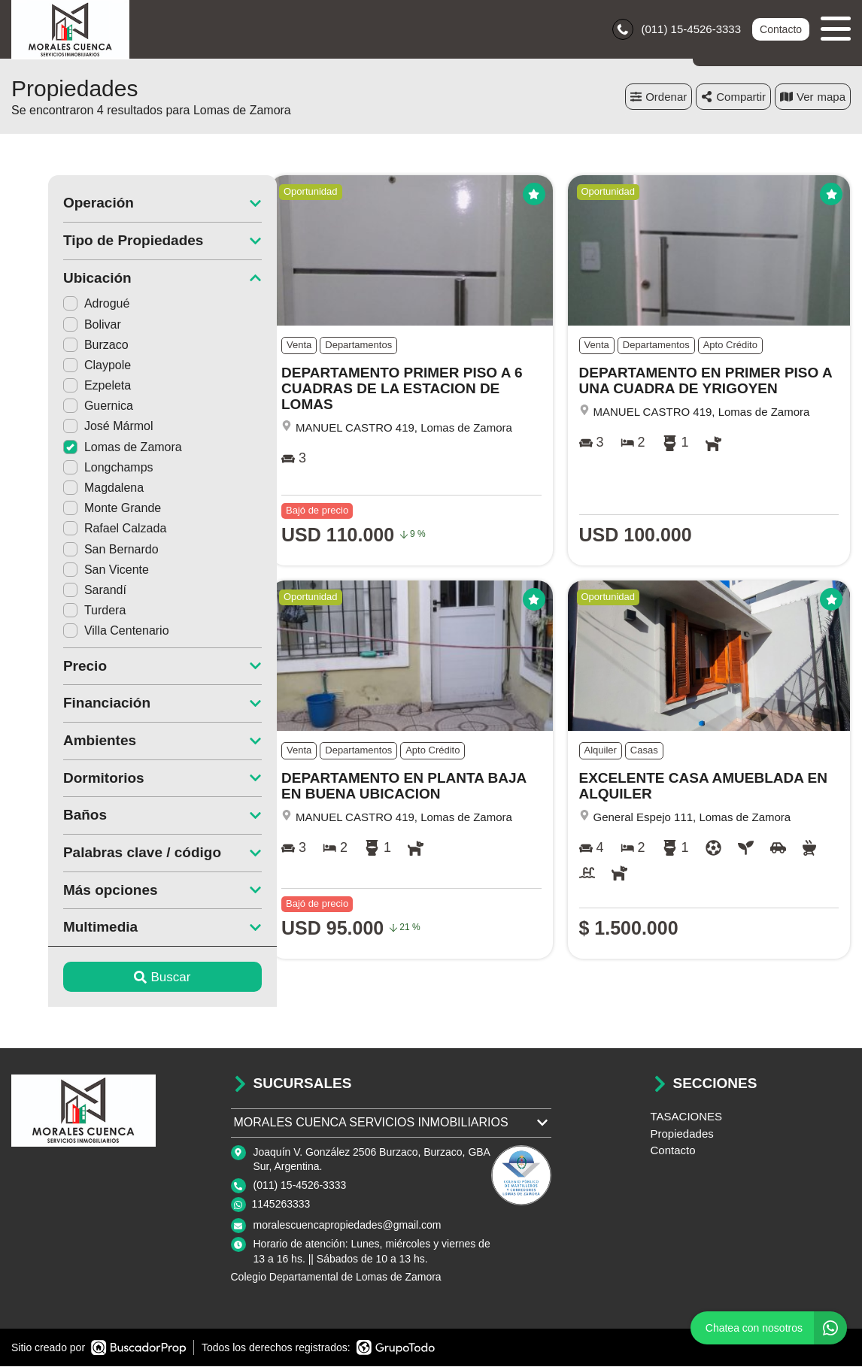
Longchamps (71, 468)
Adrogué (59, 305)
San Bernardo (74, 550)
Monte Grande (75, 509)
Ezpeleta (60, 387)
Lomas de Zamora (85, 448)
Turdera (57, 612)
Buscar (126, 978)
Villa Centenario (79, 632)
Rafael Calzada (77, 530)
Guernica (61, 407)
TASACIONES (687, 1117)
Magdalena (66, 489)
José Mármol (71, 427)
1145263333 (281, 1205)
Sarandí (58, 590)
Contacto (781, 30)
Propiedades (682, 1134)
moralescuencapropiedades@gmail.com (347, 1226)
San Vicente (69, 570)
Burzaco (59, 345)
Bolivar (55, 325)
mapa (812, 97)
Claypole (60, 366)
